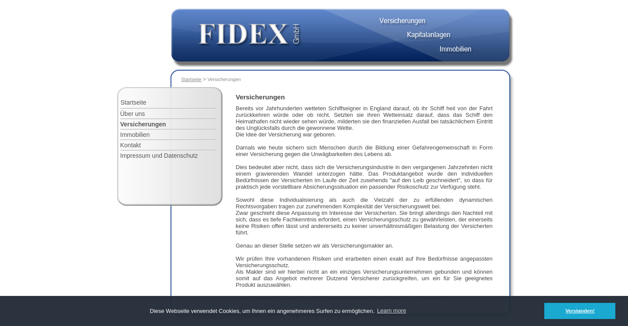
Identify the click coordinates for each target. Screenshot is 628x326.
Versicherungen (143, 124)
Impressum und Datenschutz (159, 155)
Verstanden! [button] (579, 310)
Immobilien (135, 134)
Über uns (132, 113)
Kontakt (130, 145)
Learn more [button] (391, 310)
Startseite (191, 79)
